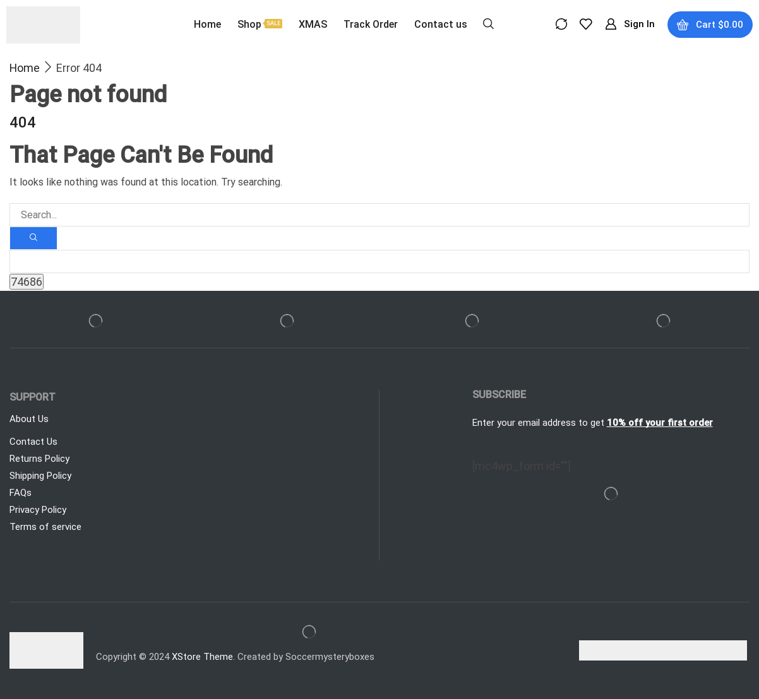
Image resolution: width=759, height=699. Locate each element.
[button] (488, 22)
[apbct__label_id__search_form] (379, 261)
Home (24, 67)
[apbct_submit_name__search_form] (26, 282)
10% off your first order (660, 422)
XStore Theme (202, 656)
